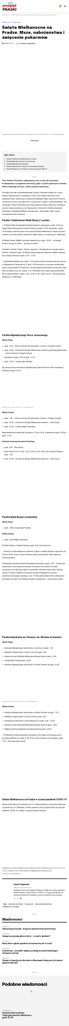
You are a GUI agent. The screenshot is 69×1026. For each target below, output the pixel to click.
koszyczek (29, 904)
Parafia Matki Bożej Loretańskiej (17, 164)
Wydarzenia (17, 22)
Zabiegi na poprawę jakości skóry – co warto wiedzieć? (26, 936)
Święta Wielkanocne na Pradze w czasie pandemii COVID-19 (26, 169)
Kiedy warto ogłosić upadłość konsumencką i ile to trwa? (27, 944)
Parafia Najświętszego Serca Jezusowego (20, 161)
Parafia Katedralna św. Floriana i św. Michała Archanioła (25, 166)
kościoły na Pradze (16, 904)
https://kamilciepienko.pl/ (22, 887)
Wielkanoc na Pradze (11, 907)
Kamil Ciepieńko (28, 43)
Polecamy (6, 926)
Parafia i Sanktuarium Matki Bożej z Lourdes (21, 159)
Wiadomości (6, 15)
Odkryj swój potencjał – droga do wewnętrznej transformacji (28, 929)
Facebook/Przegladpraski (11, 874)
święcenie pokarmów (43, 904)
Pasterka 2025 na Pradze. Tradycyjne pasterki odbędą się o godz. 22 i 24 (17, 1015)
